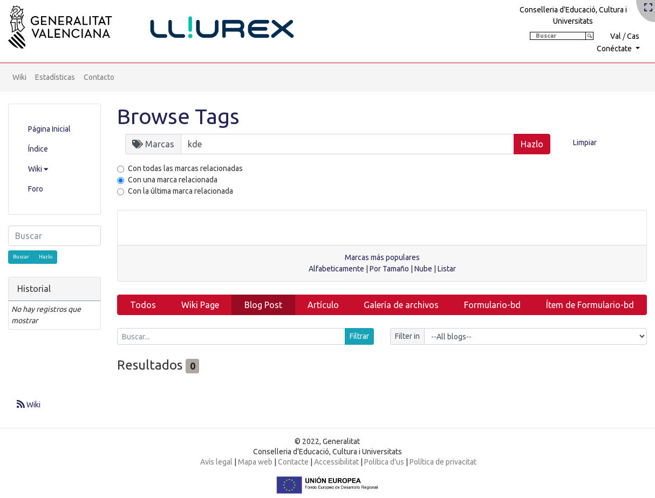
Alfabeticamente (336, 268)
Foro (35, 189)
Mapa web (255, 462)
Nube (423, 268)
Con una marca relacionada (172, 179)
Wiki (19, 77)
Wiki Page (200, 305)
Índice (38, 149)
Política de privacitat (443, 462)
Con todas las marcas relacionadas (185, 168)
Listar (447, 268)
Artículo (323, 305)
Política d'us (384, 462)
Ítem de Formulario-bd (590, 305)
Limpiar (585, 142)
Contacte (293, 462)
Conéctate (615, 48)
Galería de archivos (401, 305)
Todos (143, 305)
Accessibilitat (336, 462)
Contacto (99, 77)
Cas (633, 36)
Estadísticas (55, 77)
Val (615, 36)
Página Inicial (49, 129)
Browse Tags (178, 116)
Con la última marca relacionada (180, 191)
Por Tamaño (389, 268)
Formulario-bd (492, 305)
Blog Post (263, 305)
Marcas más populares (382, 257)
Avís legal (216, 462)
